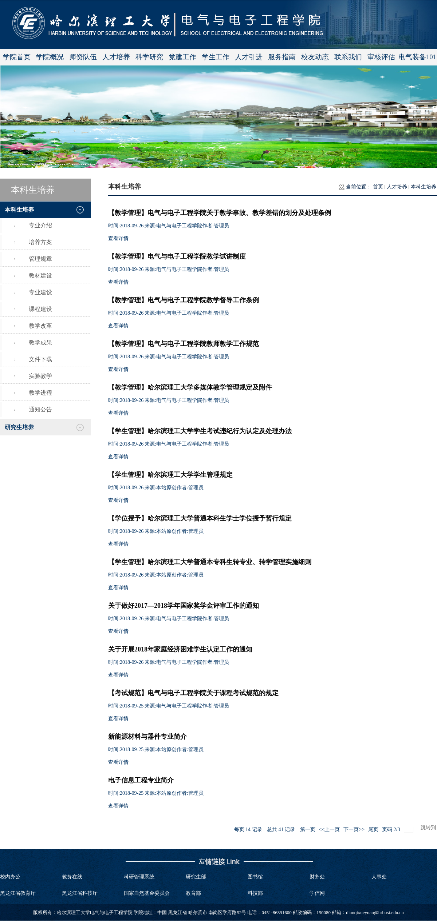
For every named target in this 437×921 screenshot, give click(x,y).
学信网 (317, 893)
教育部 (193, 893)
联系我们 (348, 57)
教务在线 (72, 877)
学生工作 (215, 57)
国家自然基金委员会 (147, 893)
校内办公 (10, 877)
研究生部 (196, 877)
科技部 (255, 893)
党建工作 (182, 57)
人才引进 (249, 57)
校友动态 (315, 57)
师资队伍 (83, 57)
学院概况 (50, 57)
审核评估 (381, 57)
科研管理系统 (139, 877)
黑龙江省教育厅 (18, 893)
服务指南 (282, 57)
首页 (378, 187)
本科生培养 (423, 187)
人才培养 (116, 57)
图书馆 (255, 877)
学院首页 (17, 57)
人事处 (379, 877)
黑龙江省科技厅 (80, 893)
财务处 (317, 877)
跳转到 (429, 827)
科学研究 (149, 57)
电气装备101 (417, 57)
